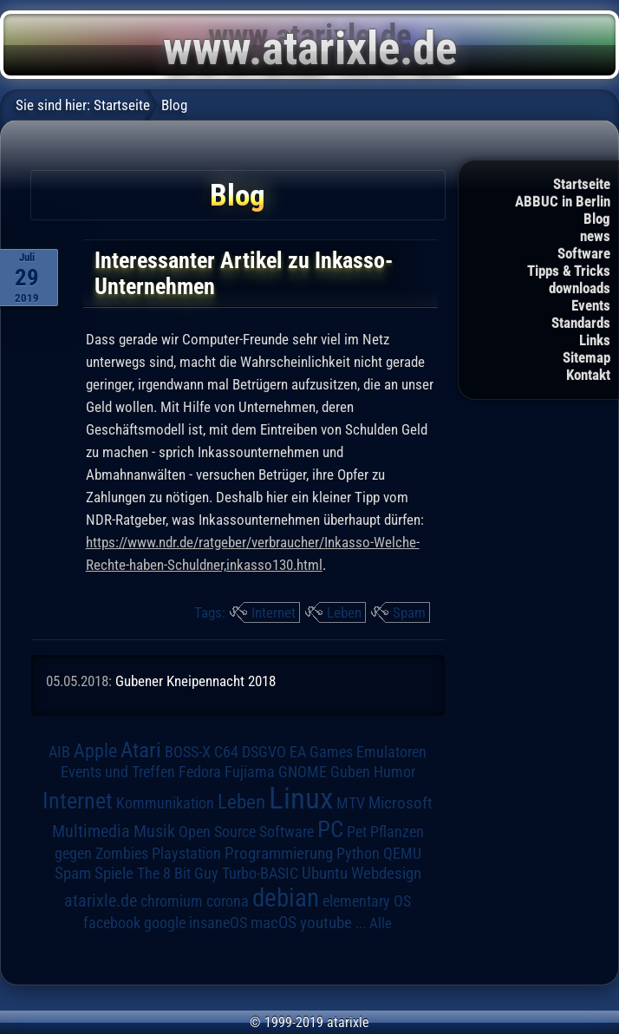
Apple (95, 750)
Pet (357, 832)
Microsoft (400, 803)
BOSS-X (188, 752)
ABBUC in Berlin (562, 201)
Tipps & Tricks (568, 270)
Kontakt (588, 374)
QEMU (402, 853)
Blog (596, 218)
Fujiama (250, 771)
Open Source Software (246, 832)
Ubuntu (325, 873)
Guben (350, 772)
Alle (380, 923)
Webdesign (386, 873)
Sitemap (586, 357)
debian (285, 898)
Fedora (200, 771)
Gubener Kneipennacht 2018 (195, 681)
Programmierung (279, 853)
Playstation (186, 853)
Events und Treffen (118, 772)
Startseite (581, 184)
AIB (59, 752)
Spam (409, 612)
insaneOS (218, 923)
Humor (394, 772)
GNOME (302, 771)
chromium (171, 901)
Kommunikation (165, 803)
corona (227, 901)
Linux (301, 798)
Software (583, 253)
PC (330, 829)
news (595, 236)
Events (590, 305)
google (165, 923)
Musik (154, 831)
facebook (111, 923)
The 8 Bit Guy (177, 873)
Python (358, 853)
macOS (273, 923)
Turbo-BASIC (260, 873)
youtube (326, 923)
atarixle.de (100, 901)
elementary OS (367, 901)
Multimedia (91, 831)
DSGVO (264, 752)
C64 (226, 752)
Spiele (114, 873)
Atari (141, 749)
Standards (580, 322)
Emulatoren (391, 752)
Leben (344, 612)
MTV (350, 803)
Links (594, 340)
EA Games (321, 752)
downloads (579, 288)
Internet (273, 612)
